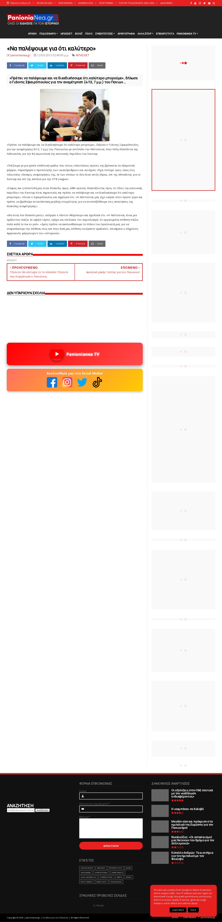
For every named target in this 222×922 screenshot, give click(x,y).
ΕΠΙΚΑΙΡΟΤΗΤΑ (165, 33)
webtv (119, 877)
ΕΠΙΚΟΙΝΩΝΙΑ (65, 3)
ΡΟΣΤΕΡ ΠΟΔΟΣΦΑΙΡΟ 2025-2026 (136, 3)
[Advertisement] (152, 19)
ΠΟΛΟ (88, 33)
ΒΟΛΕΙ (128, 868)
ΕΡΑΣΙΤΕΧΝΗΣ (87, 882)
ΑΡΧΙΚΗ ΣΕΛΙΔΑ (45, 3)
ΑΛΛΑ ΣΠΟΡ (144, 33)
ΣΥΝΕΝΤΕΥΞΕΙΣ (104, 33)
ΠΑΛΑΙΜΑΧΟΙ (116, 882)
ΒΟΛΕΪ (78, 33)
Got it (193, 909)
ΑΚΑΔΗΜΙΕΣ (86, 872)
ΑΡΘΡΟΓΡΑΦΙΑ (126, 33)
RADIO (129, 877)
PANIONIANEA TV (186, 33)
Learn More (178, 909)
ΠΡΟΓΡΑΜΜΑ (106, 3)
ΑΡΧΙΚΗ (32, 33)
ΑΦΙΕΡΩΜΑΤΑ (117, 872)
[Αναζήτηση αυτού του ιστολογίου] (21, 810)
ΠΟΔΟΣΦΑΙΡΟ (47, 33)
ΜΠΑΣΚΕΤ (66, 33)
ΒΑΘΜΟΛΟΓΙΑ (85, 3)
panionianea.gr (208, 917)
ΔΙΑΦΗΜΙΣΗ (166, 3)
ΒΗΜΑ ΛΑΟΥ (101, 882)
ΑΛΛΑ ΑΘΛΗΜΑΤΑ (88, 877)
